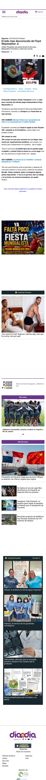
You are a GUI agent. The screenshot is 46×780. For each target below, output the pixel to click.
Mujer (4, 763)
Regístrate (23, 749)
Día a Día (5, 761)
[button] (5, 417)
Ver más (36, 558)
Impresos (28, 756)
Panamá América (8, 756)
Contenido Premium (23, 292)
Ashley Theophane (9, 91)
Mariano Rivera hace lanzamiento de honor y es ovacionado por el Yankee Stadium (21, 121)
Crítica (4, 758)
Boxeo (21, 89)
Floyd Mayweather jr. (10, 89)
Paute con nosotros (23, 752)
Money (35, 89)
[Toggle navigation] (4, 12)
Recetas (5, 766)
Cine (27, 758)
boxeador (28, 89)
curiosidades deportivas (25, 91)
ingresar (39, 12)
